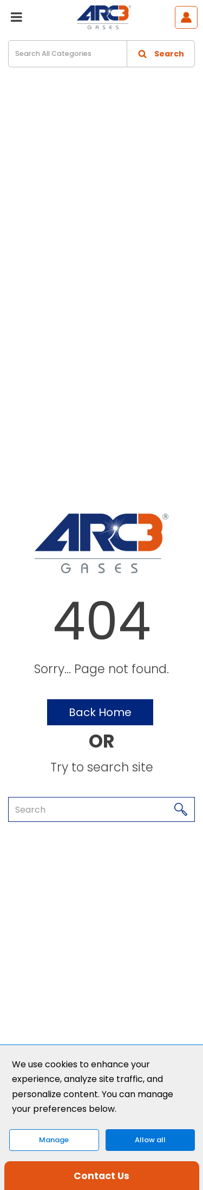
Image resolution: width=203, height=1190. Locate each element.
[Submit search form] (161, 53)
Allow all (150, 1140)
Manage (54, 1140)
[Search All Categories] (101, 53)
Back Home (100, 712)
